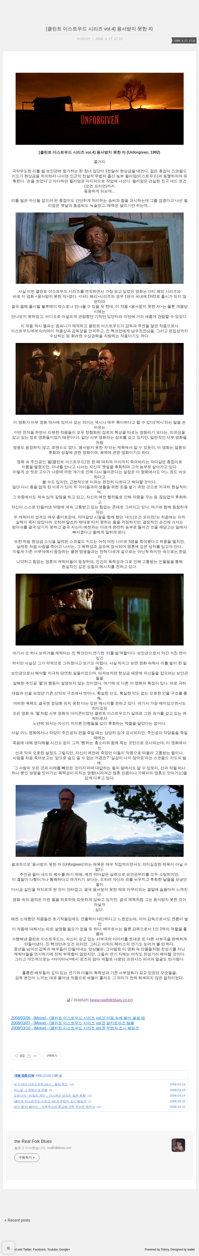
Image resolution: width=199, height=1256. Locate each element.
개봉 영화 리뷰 (24, 1075)
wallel (191, 1249)
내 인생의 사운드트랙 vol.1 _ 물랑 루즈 (41, 1084)
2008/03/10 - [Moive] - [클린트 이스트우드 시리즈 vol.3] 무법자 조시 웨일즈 (75, 1028)
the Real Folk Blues (33, 1141)
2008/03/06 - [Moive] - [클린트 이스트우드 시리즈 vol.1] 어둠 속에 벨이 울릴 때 (78, 1018)
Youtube (52, 1249)
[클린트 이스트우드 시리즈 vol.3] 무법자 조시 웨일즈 (50, 1101)
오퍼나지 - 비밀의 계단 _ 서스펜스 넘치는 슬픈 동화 (50, 1095)
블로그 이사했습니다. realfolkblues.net (42, 1148)
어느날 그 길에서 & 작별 (30, 1090)
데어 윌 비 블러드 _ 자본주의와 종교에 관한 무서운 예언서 (54, 1107)
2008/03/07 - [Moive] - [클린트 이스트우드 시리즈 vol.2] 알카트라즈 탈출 (72, 1023)
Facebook (39, 1249)
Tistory (165, 1249)
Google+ (64, 1249)
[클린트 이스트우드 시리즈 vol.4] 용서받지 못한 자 (99, 28)
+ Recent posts (17, 1220)
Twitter (27, 1249)
